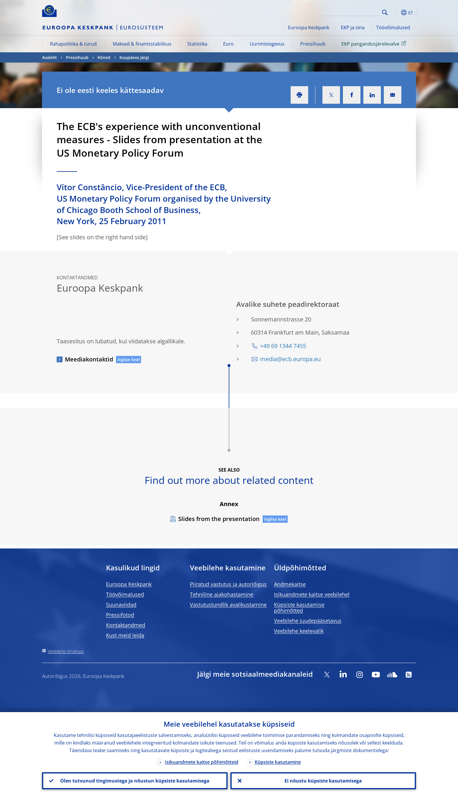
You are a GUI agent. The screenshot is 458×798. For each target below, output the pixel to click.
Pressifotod (120, 614)
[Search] (351, 11)
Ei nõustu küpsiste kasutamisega (323, 781)
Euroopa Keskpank (308, 27)
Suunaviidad (121, 604)
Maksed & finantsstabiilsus (142, 44)
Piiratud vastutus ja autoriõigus (228, 584)
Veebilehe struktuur (66, 651)
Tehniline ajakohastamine (221, 594)
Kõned (104, 57)
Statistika (197, 44)
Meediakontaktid (89, 359)
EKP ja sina (353, 27)
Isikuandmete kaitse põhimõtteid (201, 762)
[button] (395, 13)
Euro (228, 44)
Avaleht (49, 57)
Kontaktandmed (125, 625)
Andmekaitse (290, 584)
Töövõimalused (393, 27)
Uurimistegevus (267, 44)
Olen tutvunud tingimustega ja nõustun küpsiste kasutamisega (134, 781)
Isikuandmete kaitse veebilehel (312, 594)
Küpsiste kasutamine (278, 762)
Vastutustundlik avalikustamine (228, 604)
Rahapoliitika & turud (73, 44)
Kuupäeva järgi (134, 57)
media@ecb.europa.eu (290, 359)
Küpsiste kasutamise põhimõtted (299, 607)
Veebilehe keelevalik (299, 630)
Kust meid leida (125, 635)
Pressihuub (312, 44)
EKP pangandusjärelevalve (374, 43)
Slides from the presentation (219, 519)
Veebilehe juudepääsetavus (307, 620)
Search (385, 12)
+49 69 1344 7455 (283, 346)
